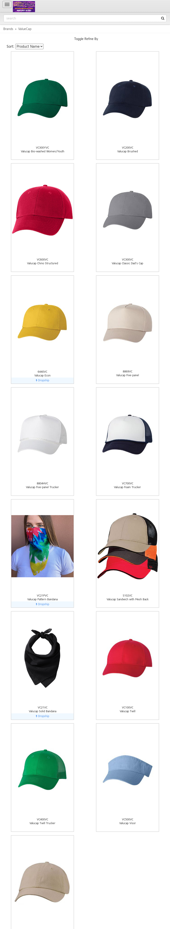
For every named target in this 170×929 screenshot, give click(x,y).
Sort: (10, 46)
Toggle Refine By (86, 39)
